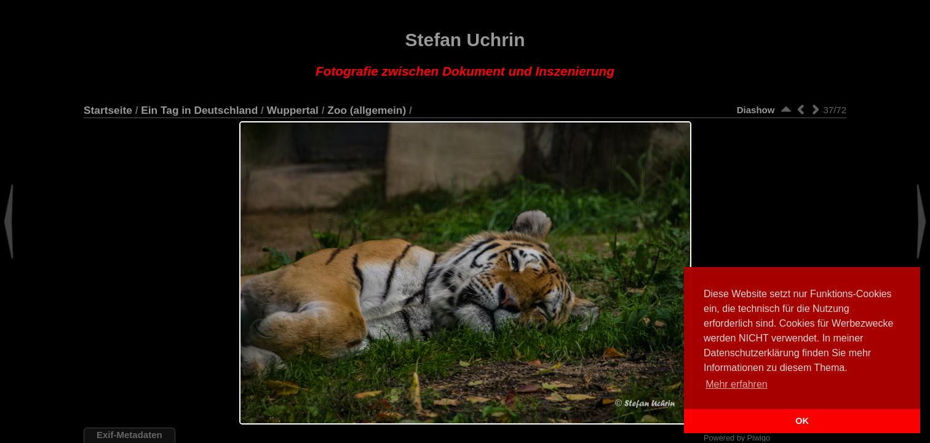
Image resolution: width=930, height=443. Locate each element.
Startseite (108, 110)
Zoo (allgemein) (366, 110)
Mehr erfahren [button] (736, 384)
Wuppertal (293, 110)
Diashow (756, 110)
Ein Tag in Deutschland (199, 110)
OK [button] (802, 421)
